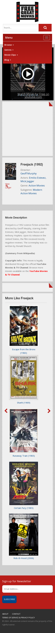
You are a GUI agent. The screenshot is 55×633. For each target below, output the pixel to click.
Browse (9, 44)
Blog (7, 59)
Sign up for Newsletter (16, 581)
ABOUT (5, 614)
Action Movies (37, 185)
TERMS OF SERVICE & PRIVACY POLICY (18, 617)
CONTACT (16, 614)
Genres (8, 49)
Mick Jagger (27, 181)
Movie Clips (11, 54)
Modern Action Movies (31, 191)
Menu (8, 37)
